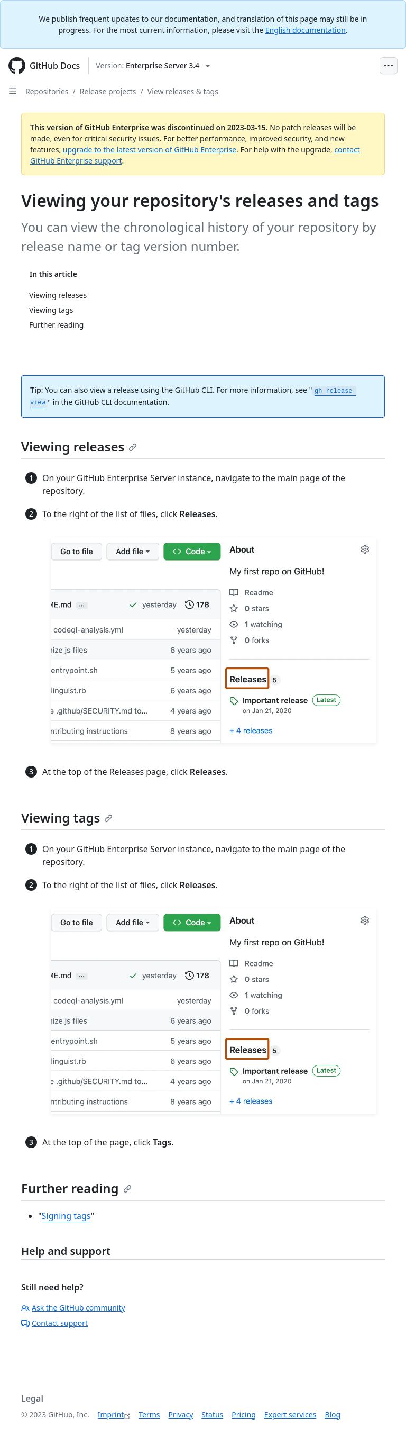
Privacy (181, 1415)
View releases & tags (182, 91)
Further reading (76, 1188)
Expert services (290, 1415)
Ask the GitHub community (73, 1308)
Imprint (111, 1415)
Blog (332, 1415)
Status (212, 1415)
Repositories (47, 91)
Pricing (243, 1415)
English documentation (305, 30)
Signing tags (66, 1216)
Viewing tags (67, 817)
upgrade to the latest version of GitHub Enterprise (149, 150)
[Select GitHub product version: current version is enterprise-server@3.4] (153, 65)
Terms (149, 1415)
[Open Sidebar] (12, 91)
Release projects (108, 91)
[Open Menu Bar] (389, 65)
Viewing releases (79, 446)
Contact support (54, 1323)
